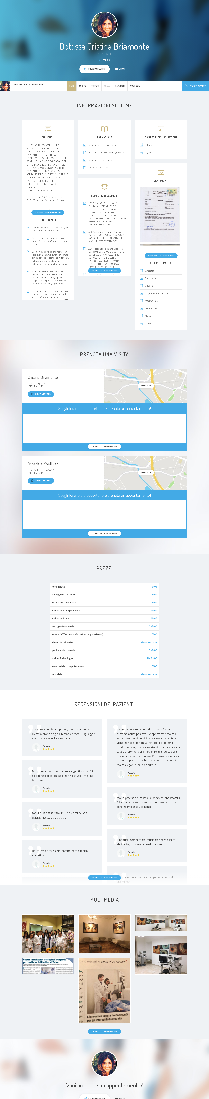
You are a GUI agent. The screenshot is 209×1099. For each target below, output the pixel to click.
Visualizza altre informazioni (48, 212)
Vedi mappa (146, 385)
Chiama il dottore (41, 394)
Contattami (120, 69)
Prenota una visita (195, 85)
